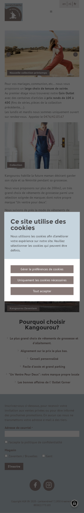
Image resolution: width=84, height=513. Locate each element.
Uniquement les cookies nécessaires (42, 280)
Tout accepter (42, 291)
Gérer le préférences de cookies (42, 269)
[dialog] (42, 256)
